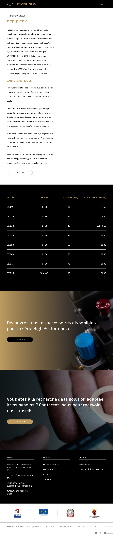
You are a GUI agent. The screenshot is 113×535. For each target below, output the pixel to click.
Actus (45, 474)
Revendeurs (84, 464)
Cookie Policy (94, 524)
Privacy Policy (82, 524)
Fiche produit (20, 172)
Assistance (48, 469)
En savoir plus (20, 340)
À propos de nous (51, 464)
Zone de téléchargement (90, 469)
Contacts (47, 480)
